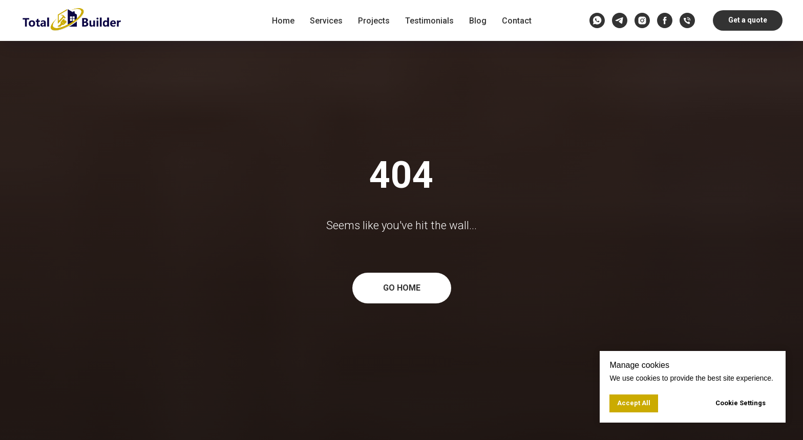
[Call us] (687, 20)
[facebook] (664, 20)
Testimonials (429, 21)
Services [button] (326, 21)
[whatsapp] (597, 20)
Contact (517, 21)
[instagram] (642, 20)
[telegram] (619, 20)
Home (283, 21)
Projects (374, 21)
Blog (478, 21)
